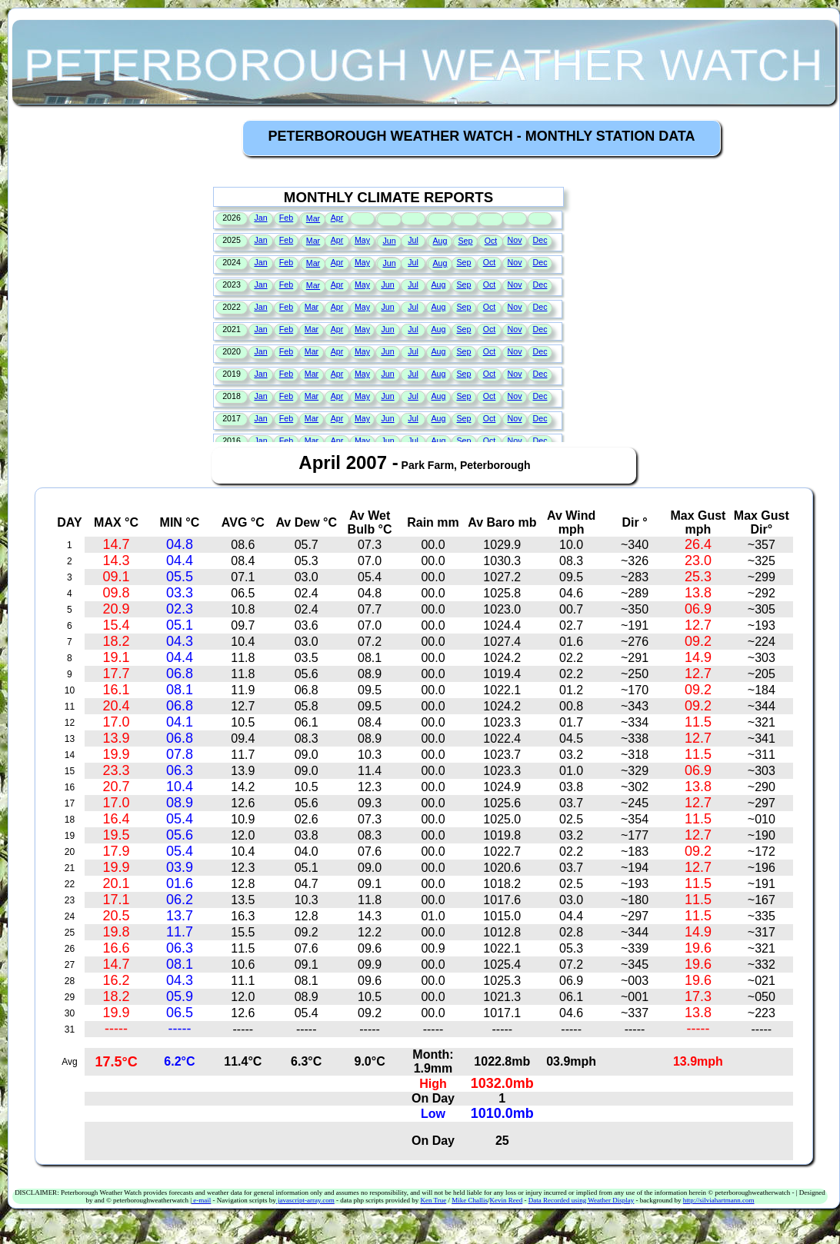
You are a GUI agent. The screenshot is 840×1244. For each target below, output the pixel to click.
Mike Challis (470, 1200)
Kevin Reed (505, 1200)
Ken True (433, 1200)
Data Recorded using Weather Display (581, 1200)
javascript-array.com (305, 1200)
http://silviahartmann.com (719, 1200)
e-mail (201, 1200)
